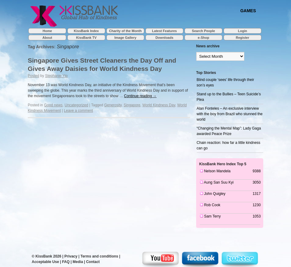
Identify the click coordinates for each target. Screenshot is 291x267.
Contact (93, 262)
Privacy (70, 256)
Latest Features (164, 31)
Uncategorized (76, 105)
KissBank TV (86, 37)
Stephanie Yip (56, 76)
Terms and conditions (99, 256)
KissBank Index (86, 31)
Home (47, 31)
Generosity (112, 105)
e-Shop (203, 37)
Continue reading (140, 96)
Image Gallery (125, 37)
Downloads (165, 37)
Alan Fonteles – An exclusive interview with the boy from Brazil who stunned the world (230, 114)
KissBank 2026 (48, 256)
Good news (53, 105)
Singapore (132, 105)
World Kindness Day (158, 105)
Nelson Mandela (217, 171)
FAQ (66, 262)
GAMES (248, 10)
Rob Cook (212, 205)
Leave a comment (78, 110)
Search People (203, 31)
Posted (33, 76)
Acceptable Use (45, 262)
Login (242, 31)
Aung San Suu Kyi (218, 182)
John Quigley (214, 194)
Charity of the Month (125, 31)
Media (78, 262)
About (47, 37)
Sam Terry (212, 216)
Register (242, 37)
